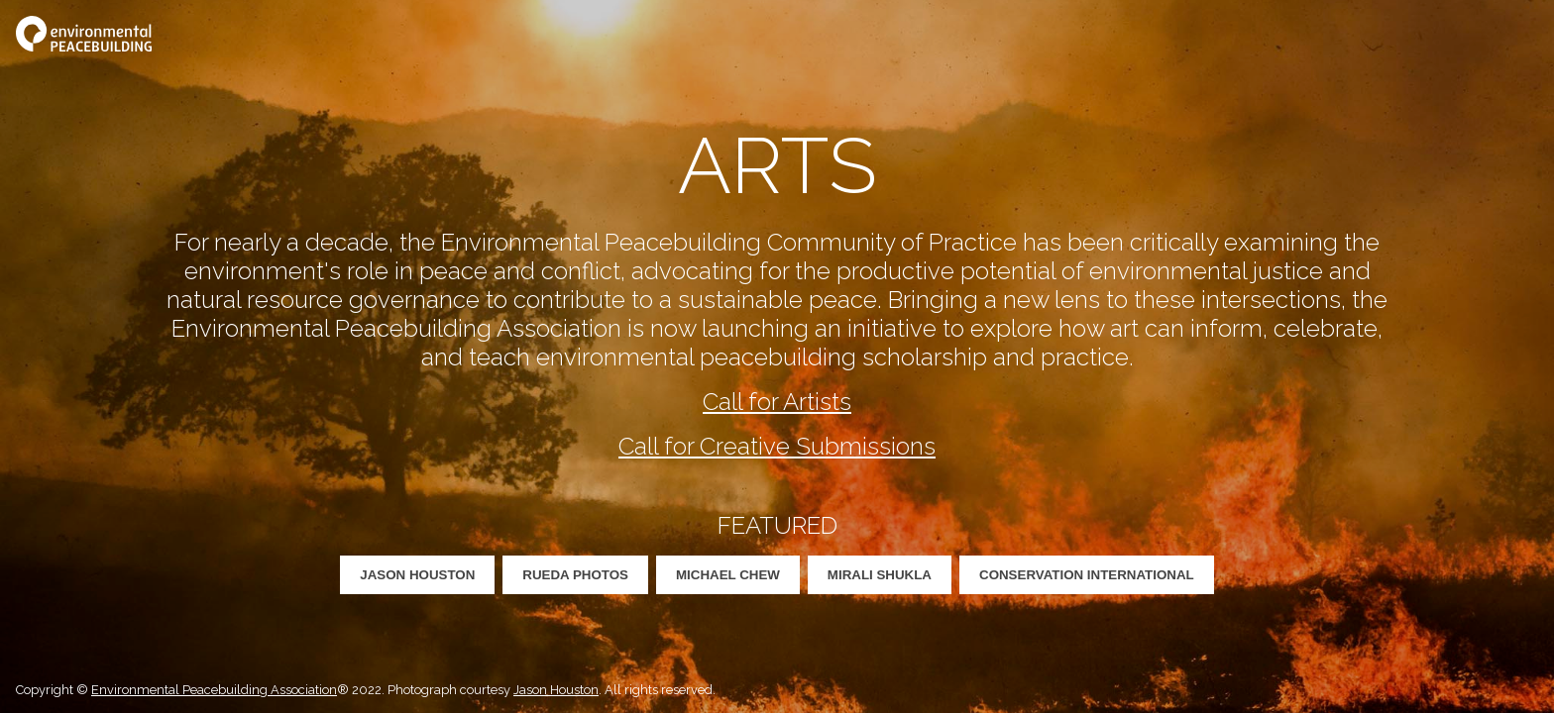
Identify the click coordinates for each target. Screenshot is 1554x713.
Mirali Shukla (880, 574)
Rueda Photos (575, 574)
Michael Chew (728, 574)
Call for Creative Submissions (777, 446)
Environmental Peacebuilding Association (214, 689)
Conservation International (1086, 574)
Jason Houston (417, 574)
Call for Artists (777, 401)
